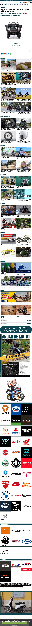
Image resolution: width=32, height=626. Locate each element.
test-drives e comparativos (7, 5)
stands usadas (26, 4)
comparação (6, 7)
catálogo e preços (6, 4)
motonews (2, 5)
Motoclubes (11, 586)
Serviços (21, 586)
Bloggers (14, 586)
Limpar (2, 13)
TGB (24, 13)
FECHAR (14, 623)
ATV (20, 13)
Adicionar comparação (15, 47)
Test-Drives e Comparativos (6, 87)
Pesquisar (29, 320)
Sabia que (3, 232)
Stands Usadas (18, 584)
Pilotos (18, 586)
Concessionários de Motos (11, 584)
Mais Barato (14, 13)
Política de (14, 625)
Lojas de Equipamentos (7, 585)
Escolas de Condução (4, 586)
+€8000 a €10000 (15, 15)
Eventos (2, 290)
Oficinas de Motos (25, 584)
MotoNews (3, 58)
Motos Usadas (3, 583)
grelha (3, 7)
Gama (2, 15)
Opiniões (2, 145)
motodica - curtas (14, 5)
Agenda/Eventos (9, 583)
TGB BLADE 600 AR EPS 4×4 (15, 45)
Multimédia (3, 174)
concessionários (21, 4)
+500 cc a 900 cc (7, 15)
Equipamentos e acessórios (6, 116)
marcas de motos (16, 4)
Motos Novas (14, 583)
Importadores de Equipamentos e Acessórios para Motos (21, 585)
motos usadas (11, 4)
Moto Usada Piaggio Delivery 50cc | (16, 602)
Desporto (2, 203)
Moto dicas (3, 261)
